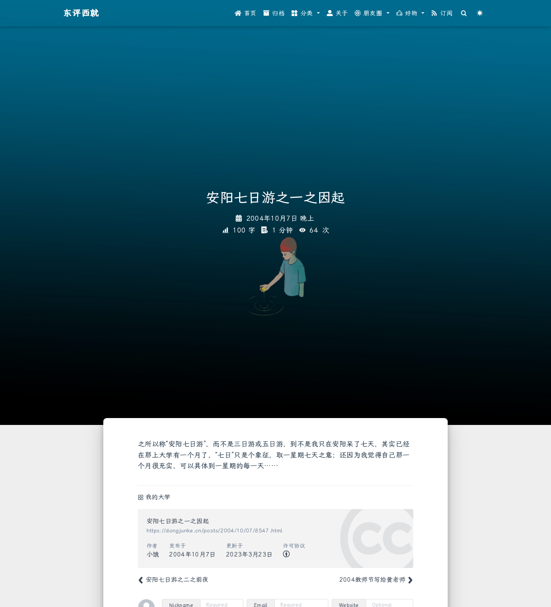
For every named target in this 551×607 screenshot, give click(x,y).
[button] (305, 13)
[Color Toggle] (480, 13)
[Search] (464, 13)
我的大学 (157, 497)
